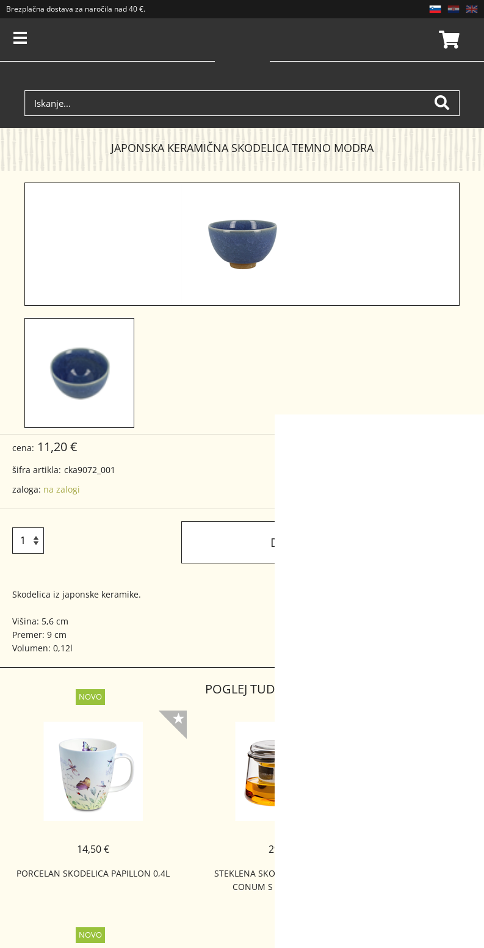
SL (435, 9)
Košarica (447, 39)
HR (453, 9)
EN (472, 9)
